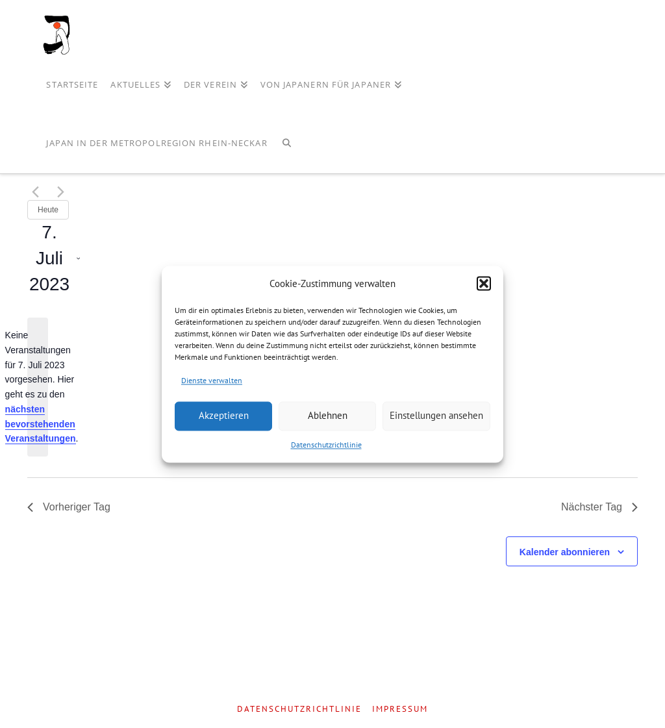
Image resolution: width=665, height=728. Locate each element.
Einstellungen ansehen (436, 416)
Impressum (400, 709)
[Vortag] (35, 192)
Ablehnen (327, 416)
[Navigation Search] (286, 144)
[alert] (37, 387)
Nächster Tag (599, 506)
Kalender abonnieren (565, 552)
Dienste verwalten (211, 380)
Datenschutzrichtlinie (326, 444)
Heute (48, 209)
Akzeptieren (224, 416)
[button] (483, 283)
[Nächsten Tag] (60, 192)
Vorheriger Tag (68, 506)
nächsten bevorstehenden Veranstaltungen (40, 424)
